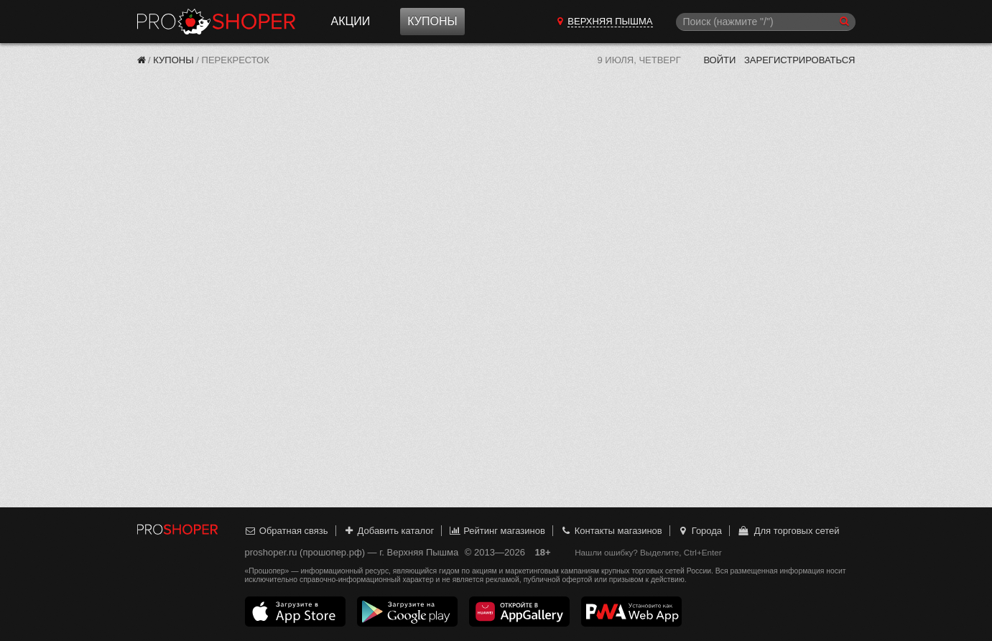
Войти (719, 60)
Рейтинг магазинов (497, 530)
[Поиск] (766, 22)
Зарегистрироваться (800, 60)
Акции (351, 21)
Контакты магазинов (611, 530)
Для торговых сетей (788, 530)
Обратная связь (286, 530)
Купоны (432, 21)
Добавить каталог (388, 530)
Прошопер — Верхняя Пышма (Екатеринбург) (216, 21)
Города (699, 530)
